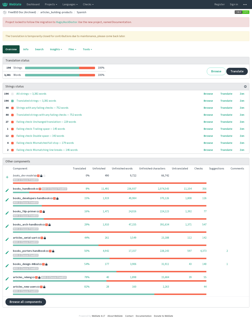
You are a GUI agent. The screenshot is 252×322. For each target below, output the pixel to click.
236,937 (131, 189)
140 (204, 264)
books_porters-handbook (29, 251)
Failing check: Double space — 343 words (40, 136)
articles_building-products (56, 12)
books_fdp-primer (24, 211)
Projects (51, 4)
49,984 (132, 198)
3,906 (133, 264)
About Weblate (115, 316)
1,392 (188, 211)
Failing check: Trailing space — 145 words (40, 129)
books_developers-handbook (31, 198)
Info (26, 49)
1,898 (133, 277)
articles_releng (22, 277)
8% (88, 189)
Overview (11, 49)
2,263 (166, 287)
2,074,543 (163, 189)
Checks (88, 4)
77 (205, 211)
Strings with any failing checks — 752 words (42, 108)
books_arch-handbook (27, 224)
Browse (216, 71)
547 (204, 224)
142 (204, 238)
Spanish (81, 12)
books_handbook (24, 189)
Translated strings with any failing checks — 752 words (49, 115)
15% (87, 198)
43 (190, 264)
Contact (129, 316)
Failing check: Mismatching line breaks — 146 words (47, 150)
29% (87, 224)
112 (189, 238)
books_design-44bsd (26, 264)
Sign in (234, 4)
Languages (70, 4)
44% (87, 238)
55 (205, 277)
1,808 (188, 198)
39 (190, 277)
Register (219, 4)
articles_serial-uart (25, 238)
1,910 (106, 224)
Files (72, 49)
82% (87, 287)
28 (107, 287)
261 (107, 238)
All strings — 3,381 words (31, 94)
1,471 (106, 211)
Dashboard (33, 4)
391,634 (164, 224)
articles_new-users (25, 287)
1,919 (106, 198)
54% (87, 264)
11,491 (105, 189)
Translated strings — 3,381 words (36, 101)
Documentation (144, 316)
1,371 (188, 224)
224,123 (164, 211)
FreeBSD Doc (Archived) (22, 12)
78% (87, 277)
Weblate (12, 4)
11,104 (188, 189)
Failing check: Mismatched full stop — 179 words (45, 143)
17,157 (132, 251)
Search (39, 49)
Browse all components (26, 302)
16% (87, 211)
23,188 (165, 238)
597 (189, 251)
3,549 (133, 238)
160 (134, 287)
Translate (237, 71)
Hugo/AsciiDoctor (66, 22)
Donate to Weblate (163, 316)
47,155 (132, 224)
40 (107, 277)
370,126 (164, 198)
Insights (56, 49)
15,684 (165, 277)
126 (204, 198)
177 (107, 264)
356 (204, 189)
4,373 (203, 251)
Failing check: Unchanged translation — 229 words (46, 122)
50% (87, 251)
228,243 (164, 251)
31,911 (165, 264)
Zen (242, 94)
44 (205, 287)
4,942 (106, 251)
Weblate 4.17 (98, 316)
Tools (87, 49)
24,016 (132, 211)
